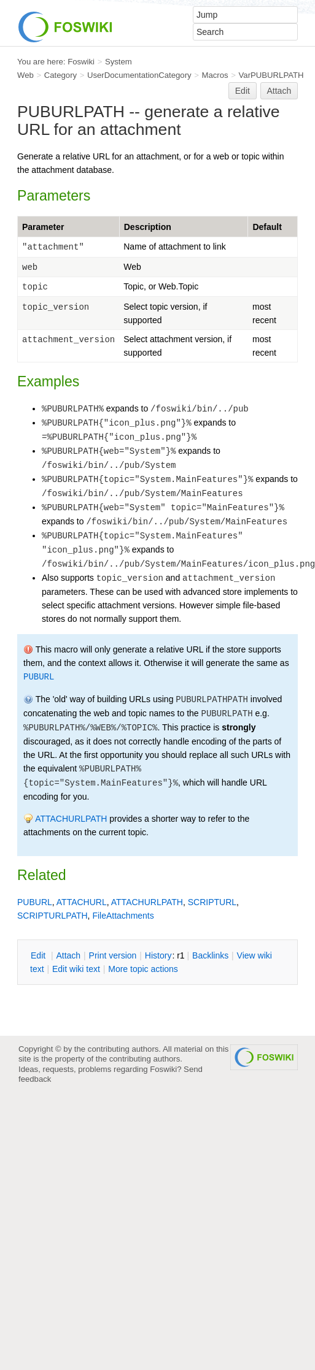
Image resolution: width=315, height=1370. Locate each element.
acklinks (210, 955)
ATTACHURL (81, 902)
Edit (242, 91)
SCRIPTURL (212, 902)
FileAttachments (123, 915)
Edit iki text (76, 969)
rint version (113, 955)
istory (158, 955)
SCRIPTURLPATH (52, 915)
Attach (279, 91)
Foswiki (81, 61)
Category (60, 75)
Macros (215, 75)
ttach (68, 955)
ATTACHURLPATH (71, 819)
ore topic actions (143, 969)
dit (39, 955)
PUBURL (38, 677)
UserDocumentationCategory (139, 75)
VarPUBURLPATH (271, 75)
